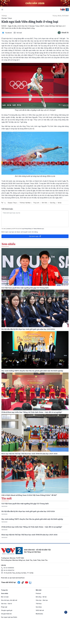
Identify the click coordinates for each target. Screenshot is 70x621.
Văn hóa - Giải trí (6, 603)
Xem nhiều (4, 593)
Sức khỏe (39, 607)
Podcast (38, 593)
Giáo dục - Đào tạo (42, 600)
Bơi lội (59, 202)
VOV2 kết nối (40, 610)
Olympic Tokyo (12, 202)
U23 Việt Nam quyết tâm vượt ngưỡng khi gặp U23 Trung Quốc (25, 503)
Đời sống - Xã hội (41, 597)
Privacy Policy (28, 228)
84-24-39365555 (9, 568)
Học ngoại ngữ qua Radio (9, 617)
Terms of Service (37, 228)
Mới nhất (38, 590)
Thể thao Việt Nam (25, 202)
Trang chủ (4, 590)
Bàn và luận (5, 597)
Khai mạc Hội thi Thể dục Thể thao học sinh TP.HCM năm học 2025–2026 (29, 535)
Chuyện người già (6, 610)
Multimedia (39, 614)
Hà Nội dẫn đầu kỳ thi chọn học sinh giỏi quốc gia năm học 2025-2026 (28, 511)
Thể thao (4, 15)
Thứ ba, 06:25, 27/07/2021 (60, 15)
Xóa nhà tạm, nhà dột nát (9, 600)
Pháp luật (4, 607)
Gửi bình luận (35, 236)
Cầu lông (52, 202)
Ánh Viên (44, 202)
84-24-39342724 (9, 570)
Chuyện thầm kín (6, 614)
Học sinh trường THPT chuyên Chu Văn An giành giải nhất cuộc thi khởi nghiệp (32, 519)
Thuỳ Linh (36, 202)
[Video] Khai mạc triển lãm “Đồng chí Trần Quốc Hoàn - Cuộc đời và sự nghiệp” (31, 527)
